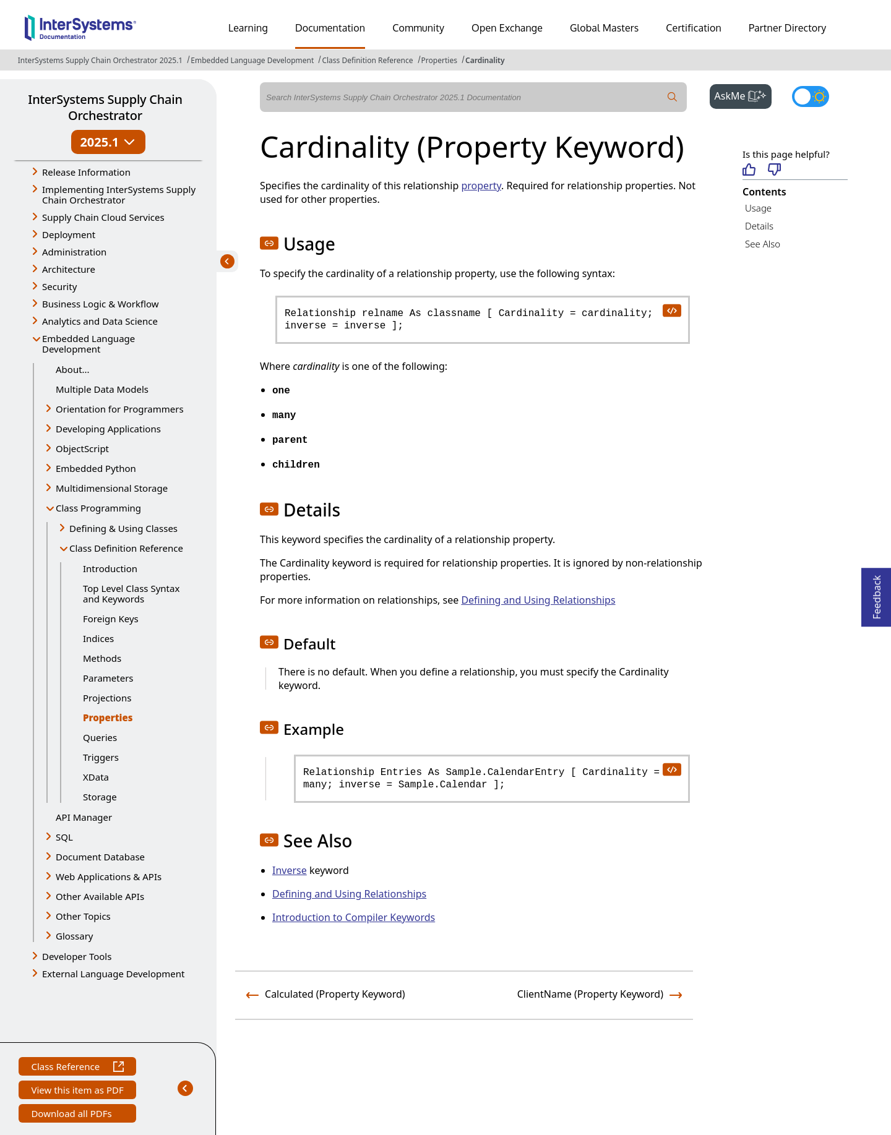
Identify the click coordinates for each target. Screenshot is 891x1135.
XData (96, 777)
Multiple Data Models (102, 389)
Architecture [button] (68, 269)
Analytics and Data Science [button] (100, 321)
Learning (248, 28)
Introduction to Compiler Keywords (353, 917)
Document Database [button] (100, 856)
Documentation (330, 28)
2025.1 (108, 142)
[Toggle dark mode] (810, 96)
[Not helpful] (774, 170)
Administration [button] (74, 252)
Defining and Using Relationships (538, 600)
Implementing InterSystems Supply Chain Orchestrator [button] (119, 194)
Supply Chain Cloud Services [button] (103, 217)
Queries (100, 737)
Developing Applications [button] (108, 428)
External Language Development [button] (113, 973)
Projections (107, 698)
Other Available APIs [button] (100, 896)
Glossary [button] (74, 936)
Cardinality (484, 60)
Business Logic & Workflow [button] (100, 304)
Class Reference (77, 1068)
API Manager (84, 817)
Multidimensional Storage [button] (112, 488)
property (481, 185)
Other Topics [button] (83, 916)
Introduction (110, 568)
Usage (758, 208)
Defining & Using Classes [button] (123, 528)
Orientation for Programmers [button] (120, 409)
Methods (102, 658)
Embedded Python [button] (96, 468)
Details (759, 226)
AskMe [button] (743, 94)
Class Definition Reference (367, 60)
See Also (762, 244)
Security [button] (59, 286)
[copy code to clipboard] (671, 310)
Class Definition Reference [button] (126, 548)
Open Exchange (507, 28)
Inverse (289, 870)
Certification (693, 28)
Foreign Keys (111, 618)
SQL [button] (64, 837)
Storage (100, 796)
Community (418, 28)
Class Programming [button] (98, 508)
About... (73, 369)
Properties (439, 60)
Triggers (101, 757)
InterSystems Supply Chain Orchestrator (105, 107)
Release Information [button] (86, 172)
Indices (98, 638)
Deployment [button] (68, 234)
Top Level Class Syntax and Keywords (131, 593)
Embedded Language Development (252, 60)
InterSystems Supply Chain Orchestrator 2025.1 (100, 60)
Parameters (108, 678)
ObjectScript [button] (82, 448)
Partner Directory (788, 28)
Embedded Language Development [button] (88, 343)
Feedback (877, 593)
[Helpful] (748, 170)
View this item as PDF (77, 1091)
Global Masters (604, 28)
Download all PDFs (72, 1115)
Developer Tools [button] (76, 956)
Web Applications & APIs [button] (108, 876)
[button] (269, 243)
